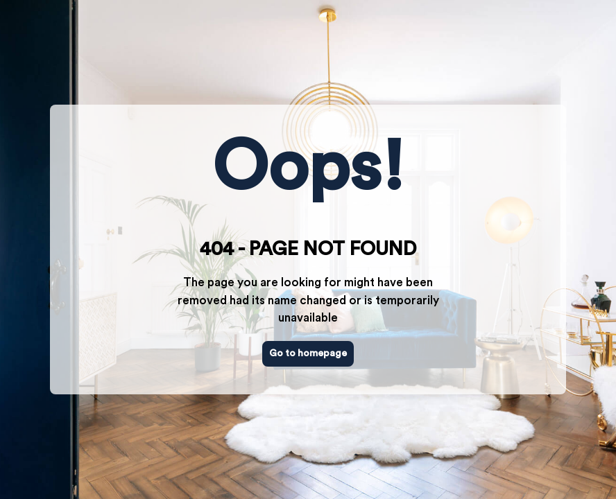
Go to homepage (308, 353)
